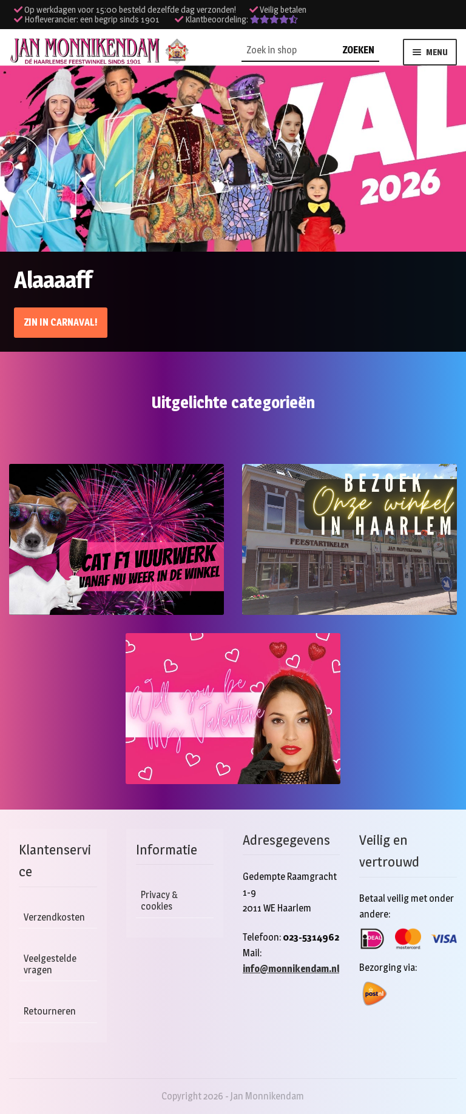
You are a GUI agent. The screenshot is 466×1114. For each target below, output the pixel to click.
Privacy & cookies (159, 900)
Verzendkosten (54, 917)
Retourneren (50, 1011)
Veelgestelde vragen (50, 964)
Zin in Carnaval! (61, 322)
